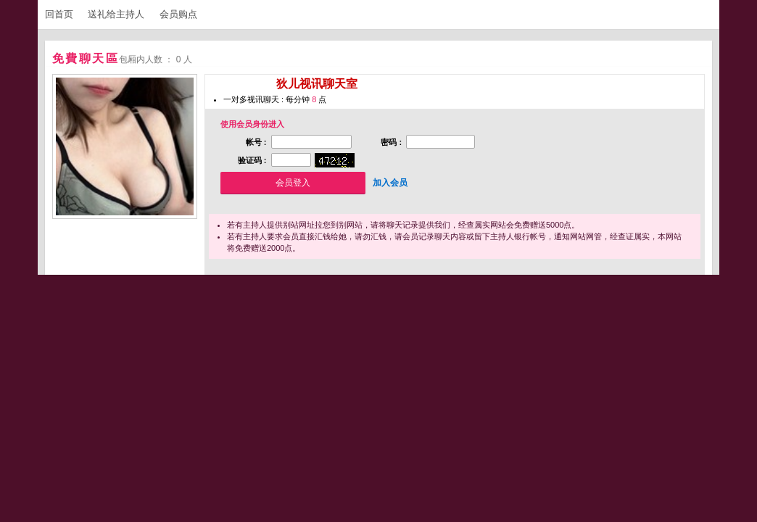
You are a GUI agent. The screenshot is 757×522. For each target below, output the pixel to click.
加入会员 (390, 183)
